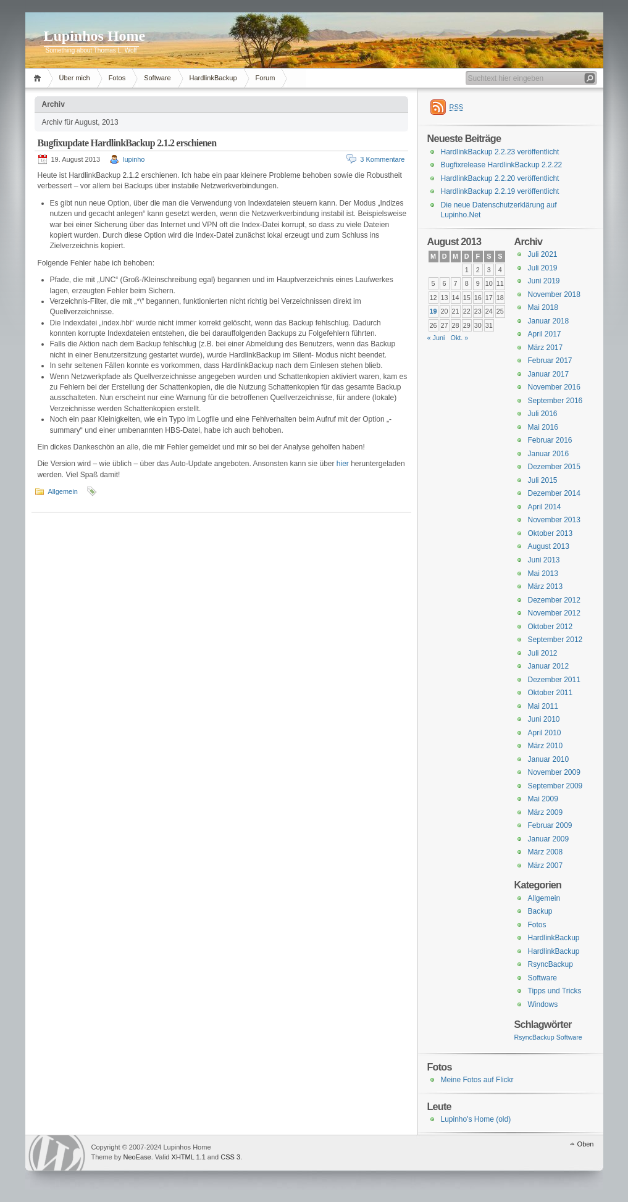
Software (157, 77)
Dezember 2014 (554, 493)
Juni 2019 (544, 281)
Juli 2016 (543, 413)
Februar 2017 (550, 360)
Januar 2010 (548, 759)
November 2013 (554, 519)
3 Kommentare (382, 159)
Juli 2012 (543, 653)
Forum (265, 77)
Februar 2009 (550, 825)
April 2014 (544, 507)
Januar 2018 (548, 321)
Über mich (74, 77)
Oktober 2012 (550, 626)
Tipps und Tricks (555, 991)
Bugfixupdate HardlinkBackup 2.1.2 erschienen (127, 143)
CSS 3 (230, 1157)
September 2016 (555, 400)
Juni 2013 (544, 560)
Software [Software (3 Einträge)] (569, 1037)
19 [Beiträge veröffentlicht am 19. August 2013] (433, 311)
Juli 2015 (543, 480)
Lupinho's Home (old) (476, 1119)
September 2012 (555, 639)
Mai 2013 (543, 573)
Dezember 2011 (554, 679)
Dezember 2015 (554, 466)
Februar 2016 (550, 440)
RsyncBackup (550, 964)
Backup (540, 911)
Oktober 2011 (550, 692)
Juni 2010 (544, 719)
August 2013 (548, 546)
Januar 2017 (548, 374)
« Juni (436, 337)
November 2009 (554, 772)
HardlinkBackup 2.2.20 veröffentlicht (500, 178)
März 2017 (545, 347)
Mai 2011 (543, 706)
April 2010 (544, 732)
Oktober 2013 (550, 533)
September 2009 (555, 786)
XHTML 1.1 (189, 1157)
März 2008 (545, 852)
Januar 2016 (548, 453)
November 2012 (554, 613)
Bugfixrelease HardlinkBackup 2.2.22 (502, 165)
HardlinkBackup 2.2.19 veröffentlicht (500, 191)
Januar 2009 (548, 839)
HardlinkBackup (213, 77)
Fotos (117, 77)
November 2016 (554, 387)
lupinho (133, 159)
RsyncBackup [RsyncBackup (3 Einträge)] (534, 1037)
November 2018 (554, 294)
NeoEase (137, 1157)
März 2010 (545, 745)
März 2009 (545, 812)
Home (39, 78)
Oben (585, 1144)
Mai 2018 (543, 307)
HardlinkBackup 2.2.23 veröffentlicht (500, 152)
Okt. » (459, 337)
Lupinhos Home (95, 36)
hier (343, 463)
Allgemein (63, 491)
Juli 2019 (543, 268)
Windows (543, 1004)
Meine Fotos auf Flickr (477, 1079)
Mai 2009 (543, 799)
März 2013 (545, 586)
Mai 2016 (543, 427)
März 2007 (545, 865)
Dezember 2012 (554, 600)
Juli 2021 (543, 254)
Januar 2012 (548, 666)
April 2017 (544, 334)
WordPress (56, 1153)
